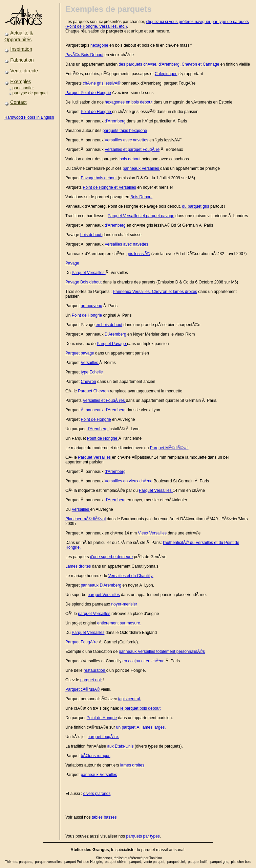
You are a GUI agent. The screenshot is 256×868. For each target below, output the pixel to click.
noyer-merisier (124, 604)
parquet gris (219, 862)
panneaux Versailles (141, 168)
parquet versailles (48, 862)
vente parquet (154, 862)
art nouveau (91, 305)
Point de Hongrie (96, 111)
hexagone (99, 45)
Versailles (90, 362)
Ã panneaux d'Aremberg (103, 410)
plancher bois (241, 862)
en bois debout (108, 324)
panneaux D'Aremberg (101, 585)
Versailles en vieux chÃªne (128, 481)
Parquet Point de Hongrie (88, 92)
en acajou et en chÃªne (144, 661)
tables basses (104, 817)
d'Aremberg (115, 121)
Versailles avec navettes (127, 140)
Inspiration (21, 49)
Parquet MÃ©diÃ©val (169, 448)
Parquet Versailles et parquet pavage (141, 215)
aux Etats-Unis (120, 746)
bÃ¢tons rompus (95, 755)
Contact (18, 102)
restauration (95, 670)
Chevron (88, 381)
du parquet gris (195, 206)
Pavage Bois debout (83, 282)
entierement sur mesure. (119, 623)
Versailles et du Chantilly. (130, 575)
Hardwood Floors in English (29, 117)
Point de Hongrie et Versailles (109, 187)
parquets (25, 862)
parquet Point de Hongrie (83, 862)
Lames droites (78, 566)
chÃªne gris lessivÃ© (102, 83)
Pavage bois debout (99, 178)
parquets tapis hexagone (125, 130)
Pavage (72, 263)
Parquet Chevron (93, 391)
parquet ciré (176, 862)
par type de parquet (30, 93)
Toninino (155, 858)
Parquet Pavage (112, 343)
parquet (148, 849)
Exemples (20, 81)
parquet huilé (198, 862)
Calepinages (166, 73)
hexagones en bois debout (128, 102)
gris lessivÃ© (138, 253)
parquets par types (142, 836)
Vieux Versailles (152, 533)
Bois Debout (141, 197)
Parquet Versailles (89, 272)
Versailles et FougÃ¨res (104, 400)
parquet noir (91, 680)
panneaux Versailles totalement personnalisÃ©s (162, 651)
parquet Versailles (103, 594)
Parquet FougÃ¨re (81, 642)
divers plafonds (97, 793)
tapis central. (129, 698)
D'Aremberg (115, 334)
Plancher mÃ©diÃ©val (85, 519)
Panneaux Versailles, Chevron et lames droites (155, 291)
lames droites (132, 765)
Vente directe (24, 70)
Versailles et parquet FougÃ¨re (132, 149)
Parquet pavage (79, 353)
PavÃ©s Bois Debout (84, 54)
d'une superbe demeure (111, 556)
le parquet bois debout (140, 708)
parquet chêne (116, 862)
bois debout (130, 159)
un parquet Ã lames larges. (141, 727)
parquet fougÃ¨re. (103, 736)
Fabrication (22, 60)
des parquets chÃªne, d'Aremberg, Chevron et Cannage (169, 64)
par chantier (23, 88)
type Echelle (92, 372)
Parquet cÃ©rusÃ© (82, 689)
